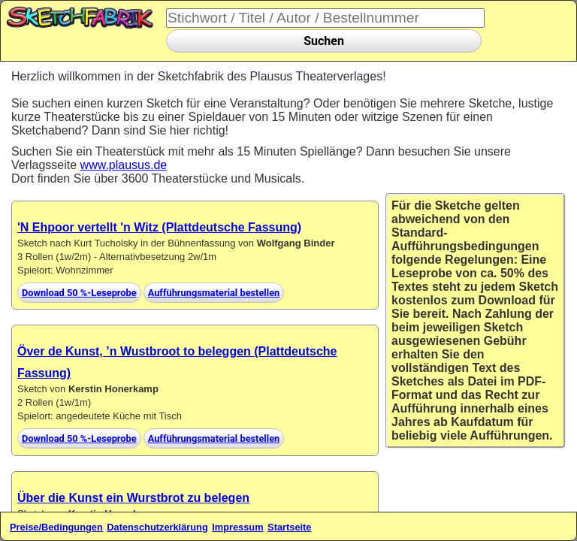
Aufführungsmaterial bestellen (214, 292)
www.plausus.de (124, 165)
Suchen (324, 41)
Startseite (289, 527)
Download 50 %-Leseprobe (79, 292)
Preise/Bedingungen (56, 527)
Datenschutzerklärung (157, 527)
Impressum (237, 527)
